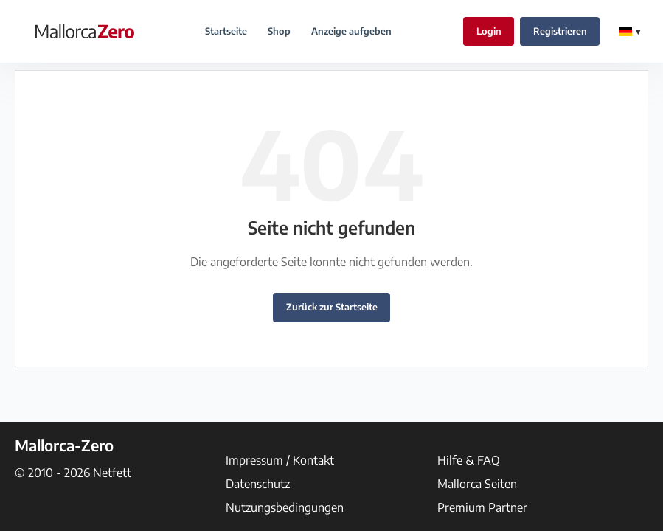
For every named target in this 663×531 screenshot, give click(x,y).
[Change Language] (629, 31)
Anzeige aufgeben (351, 31)
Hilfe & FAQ (468, 460)
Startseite (226, 31)
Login (488, 31)
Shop (279, 31)
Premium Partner (482, 507)
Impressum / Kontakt (280, 460)
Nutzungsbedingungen (285, 507)
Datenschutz (258, 483)
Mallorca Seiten (477, 483)
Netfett (112, 472)
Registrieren (560, 31)
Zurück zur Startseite (332, 307)
